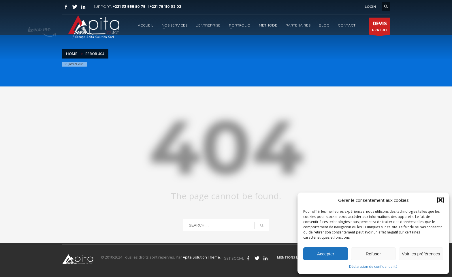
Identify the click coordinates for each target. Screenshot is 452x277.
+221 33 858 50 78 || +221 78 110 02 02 (147, 6)
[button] (440, 200)
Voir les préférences (421, 253)
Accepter (325, 253)
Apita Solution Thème (201, 257)
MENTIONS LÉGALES (293, 257)
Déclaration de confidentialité (373, 266)
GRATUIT (379, 27)
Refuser (373, 253)
